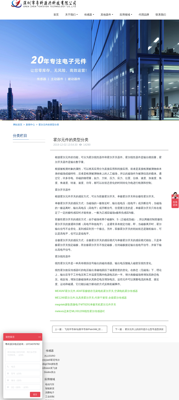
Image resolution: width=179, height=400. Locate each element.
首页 (56, 14)
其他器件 (106, 14)
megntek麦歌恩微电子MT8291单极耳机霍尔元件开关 (85, 304)
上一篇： (81, 329)
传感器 (88, 14)
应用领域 (125, 14)
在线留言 (152, 389)
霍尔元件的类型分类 (49, 124)
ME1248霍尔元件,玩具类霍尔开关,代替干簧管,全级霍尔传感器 (91, 297)
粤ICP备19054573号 (105, 389)
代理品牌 (144, 14)
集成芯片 (67, 398)
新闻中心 (30, 124)
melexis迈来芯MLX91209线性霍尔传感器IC (80, 311)
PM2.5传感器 (53, 398)
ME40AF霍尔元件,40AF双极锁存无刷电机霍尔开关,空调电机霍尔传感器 (96, 291)
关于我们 (70, 14)
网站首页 (17, 124)
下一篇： (139, 329)
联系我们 (161, 14)
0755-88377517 (135, 352)
